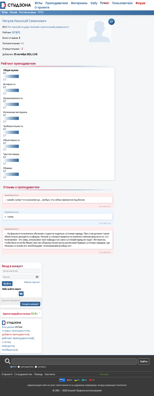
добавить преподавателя (15, 334)
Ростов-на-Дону (27, 12)
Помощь (38, 374)
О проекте (7, 374)
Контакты (50, 374)
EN (69, 380)
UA (76, 380)
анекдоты (8, 346)
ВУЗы (38, 3)
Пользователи (122, 3)
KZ (84, 380)
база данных (8, 326)
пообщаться (9, 349)
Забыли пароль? (32, 282)
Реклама (104, 374)
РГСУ (40, 12)
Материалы (79, 3)
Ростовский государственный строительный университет (38, 26)
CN (91, 380)
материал (41, 366)
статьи (6, 342)
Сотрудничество (23, 374)
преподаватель (27, 366)
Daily (93, 3)
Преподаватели (56, 3)
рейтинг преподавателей (18, 338)
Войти (7, 283)
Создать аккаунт (30, 304)
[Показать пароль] (37, 277)
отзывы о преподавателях (16, 330)
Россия (13, 12)
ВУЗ (14, 366)
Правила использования (89, 390)
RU (62, 380)
